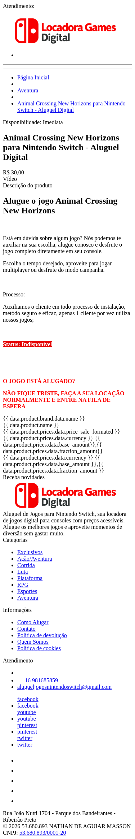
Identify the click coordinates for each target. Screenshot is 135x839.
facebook (28, 699)
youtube (26, 712)
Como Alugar (33, 622)
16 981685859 (37, 680)
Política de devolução (42, 635)
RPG (22, 585)
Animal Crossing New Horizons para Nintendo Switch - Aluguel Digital (71, 106)
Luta (22, 572)
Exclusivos (29, 552)
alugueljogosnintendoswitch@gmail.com (64, 687)
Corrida (26, 565)
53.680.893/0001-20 (42, 833)
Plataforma (29, 578)
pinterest (27, 725)
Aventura (27, 90)
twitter (24, 738)
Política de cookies (39, 648)
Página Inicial (33, 77)
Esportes (27, 591)
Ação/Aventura (34, 559)
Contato (26, 629)
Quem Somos (33, 642)
